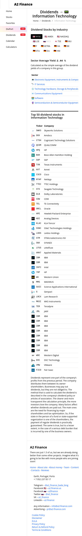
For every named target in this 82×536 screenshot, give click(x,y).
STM (38, 238)
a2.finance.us (54, 488)
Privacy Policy (38, 524)
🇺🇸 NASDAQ (63, 36)
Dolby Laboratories (53, 194)
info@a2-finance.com (62, 506)
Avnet (47, 169)
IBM (38, 257)
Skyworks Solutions (53, 130)
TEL (38, 204)
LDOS (38, 233)
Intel (46, 267)
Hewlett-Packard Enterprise (57, 213)
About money (55, 467)
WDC (38, 355)
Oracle (47, 208)
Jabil (46, 311)
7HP (38, 272)
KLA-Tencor (49, 223)
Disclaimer (37, 518)
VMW (38, 365)
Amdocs (48, 135)
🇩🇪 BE (66, 46)
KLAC (38, 223)
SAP (38, 160)
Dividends (49, 11)
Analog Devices (51, 218)
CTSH (38, 140)
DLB (38, 194)
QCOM (38, 145)
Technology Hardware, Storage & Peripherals (56, 88)
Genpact (48, 291)
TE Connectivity (51, 203)
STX (38, 189)
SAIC (38, 287)
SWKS (38, 130)
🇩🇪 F (35, 46)
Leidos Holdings (51, 233)
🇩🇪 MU (68, 41)
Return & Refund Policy (43, 527)
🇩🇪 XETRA (45, 46)
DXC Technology (52, 360)
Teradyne (48, 306)
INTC (38, 267)
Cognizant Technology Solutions (59, 140)
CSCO (38, 174)
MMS (38, 282)
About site (42, 467)
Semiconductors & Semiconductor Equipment (57, 102)
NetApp (47, 179)
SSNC (38, 228)
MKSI (38, 301)
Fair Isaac (48, 369)
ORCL (38, 209)
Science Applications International (60, 286)
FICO (38, 370)
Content (75, 467)
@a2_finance (52, 494)
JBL (38, 311)
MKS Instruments (52, 301)
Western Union (51, 277)
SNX (38, 243)
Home (36, 20)
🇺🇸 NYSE (37, 36)
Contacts (35, 470)
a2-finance (49, 500)
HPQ (38, 150)
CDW (38, 199)
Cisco (46, 174)
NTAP (38, 179)
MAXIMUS (49, 281)
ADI (38, 218)
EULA (34, 521)
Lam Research (51, 296)
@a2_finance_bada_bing (56, 485)
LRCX (38, 297)
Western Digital (51, 355)
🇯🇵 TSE (58, 41)
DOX (38, 135)
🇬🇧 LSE (36, 41)
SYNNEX (48, 242)
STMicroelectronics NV (55, 238)
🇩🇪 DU (47, 50)
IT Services (40, 84)
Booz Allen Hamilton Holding (58, 155)
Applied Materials (52, 252)
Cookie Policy (38, 515)
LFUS (38, 248)
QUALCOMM (50, 145)
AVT (38, 169)
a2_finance (43, 497)
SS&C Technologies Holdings (58, 228)
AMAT (38, 253)
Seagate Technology (53, 189)
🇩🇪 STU (36, 50)
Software (39, 98)
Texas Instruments (53, 164)
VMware (48, 365)
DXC (38, 360)
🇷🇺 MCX (47, 41)
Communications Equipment (48, 93)
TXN (38, 165)
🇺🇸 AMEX (49, 36)
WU (37, 277)
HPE (38, 213)
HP (45, 150)
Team (66, 467)
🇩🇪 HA (57, 46)
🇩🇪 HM (57, 50)
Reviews (45, 470)
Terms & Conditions (41, 530)
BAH (38, 155)
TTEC (38, 184)
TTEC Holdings (51, 184)
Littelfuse (48, 247)
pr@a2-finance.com (56, 509)
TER (38, 306)
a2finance (53, 491)
